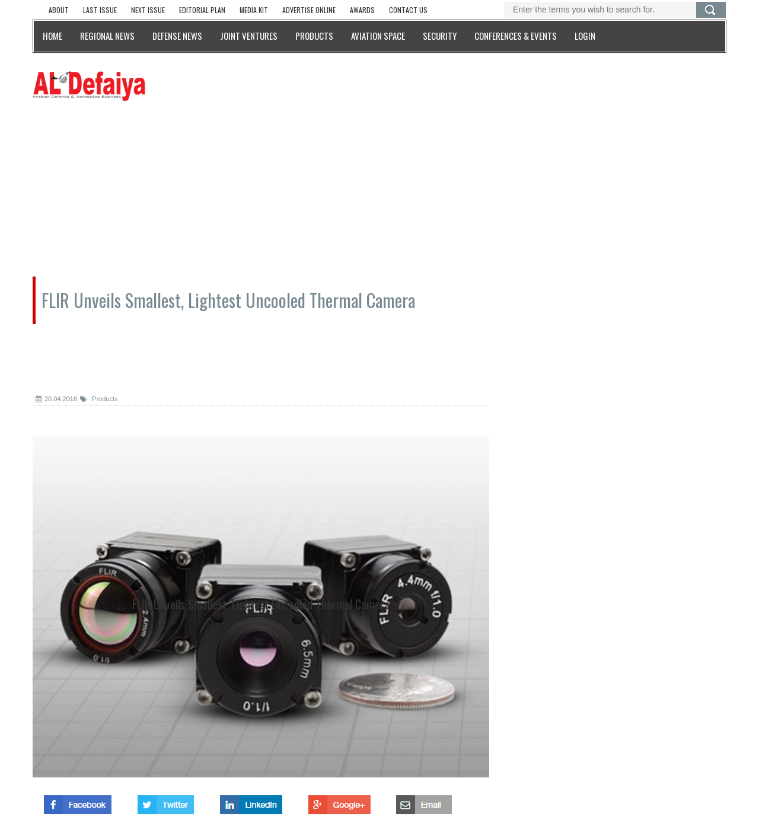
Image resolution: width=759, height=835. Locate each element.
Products (98, 398)
